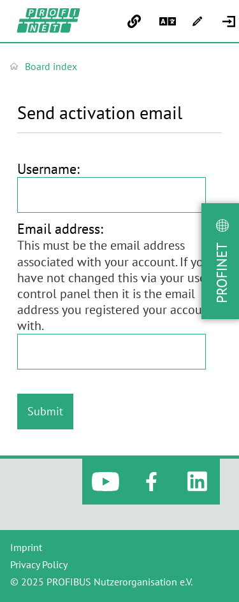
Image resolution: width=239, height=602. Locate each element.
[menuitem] (230, 22)
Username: (48, 169)
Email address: (60, 229)
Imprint (26, 547)
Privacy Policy (39, 564)
